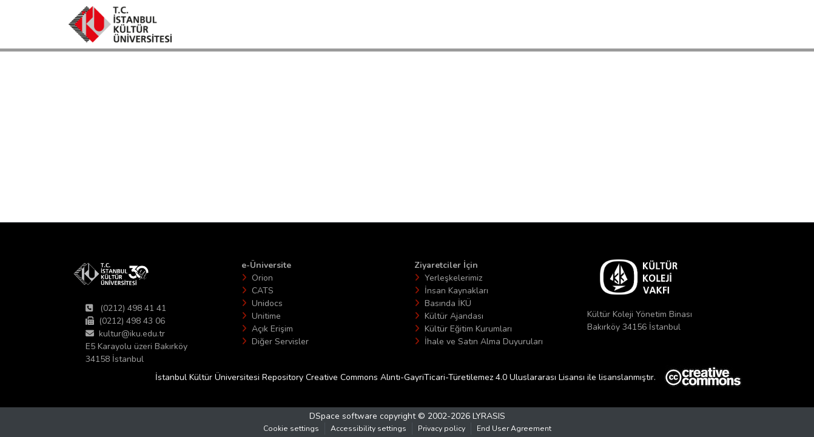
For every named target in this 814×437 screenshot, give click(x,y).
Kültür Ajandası (454, 316)
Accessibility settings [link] (368, 428)
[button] (120, 24)
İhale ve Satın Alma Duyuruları (484, 341)
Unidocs (267, 303)
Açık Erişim (272, 329)
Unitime (266, 316)
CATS (263, 290)
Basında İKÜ (448, 303)
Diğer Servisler (280, 341)
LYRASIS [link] (489, 416)
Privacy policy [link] (441, 428)
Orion (262, 278)
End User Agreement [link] (514, 428)
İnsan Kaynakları (456, 290)
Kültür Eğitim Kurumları (468, 329)
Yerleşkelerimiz (453, 278)
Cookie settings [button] (291, 428)
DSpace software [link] (343, 416)
